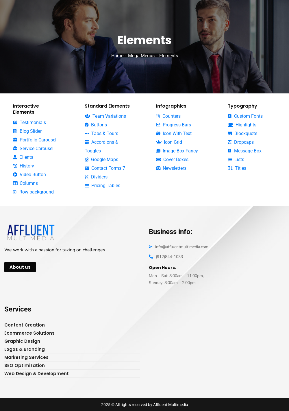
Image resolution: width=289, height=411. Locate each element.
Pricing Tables (102, 185)
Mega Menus (141, 55)
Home (117, 55)
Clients (23, 157)
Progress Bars (173, 125)
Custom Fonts (245, 116)
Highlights (242, 125)
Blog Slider (27, 131)
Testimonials (29, 122)
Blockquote (242, 134)
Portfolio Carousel (34, 140)
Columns (25, 183)
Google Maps (101, 159)
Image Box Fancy (177, 151)
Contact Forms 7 (105, 168)
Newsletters (171, 168)
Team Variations (105, 116)
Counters (168, 116)
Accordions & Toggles (101, 146)
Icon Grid (169, 142)
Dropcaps (241, 142)
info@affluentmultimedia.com (181, 247)
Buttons (96, 125)
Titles (237, 168)
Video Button (29, 174)
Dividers (96, 177)
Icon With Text (174, 133)
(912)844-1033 (169, 256)
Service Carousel (33, 149)
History (23, 166)
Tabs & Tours (101, 133)
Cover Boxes (172, 159)
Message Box (245, 151)
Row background (33, 192)
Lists (236, 159)
